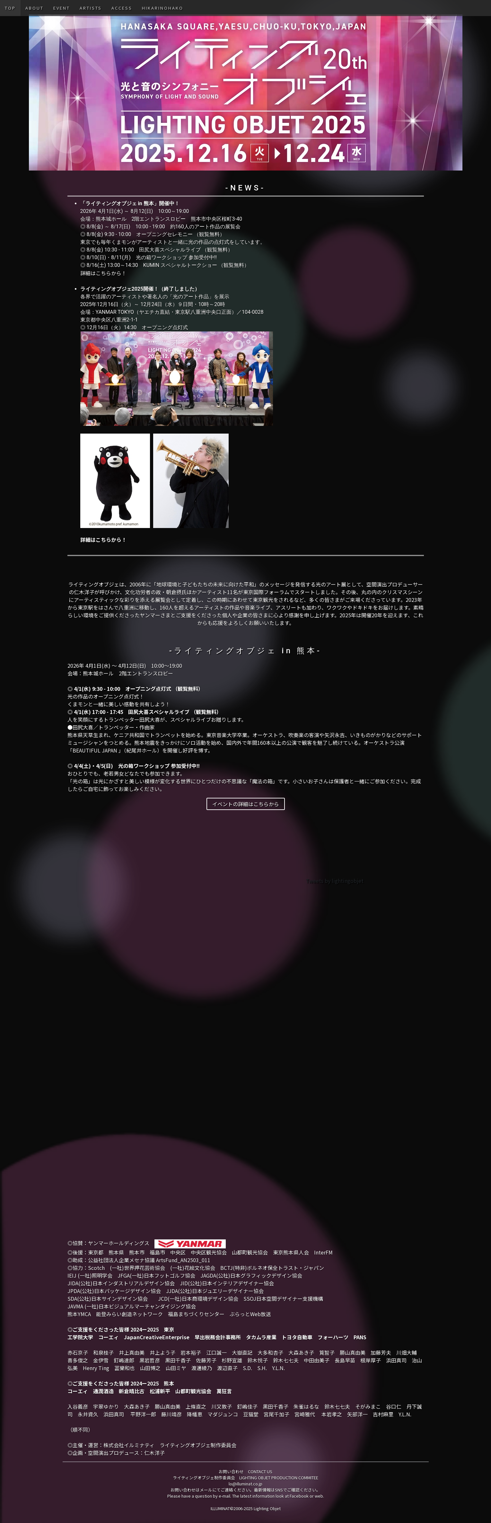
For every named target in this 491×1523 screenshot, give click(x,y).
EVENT (61, 8)
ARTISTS (91, 8)
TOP (10, 8)
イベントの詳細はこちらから (245, 804)
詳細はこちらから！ (103, 273)
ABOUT (34, 8)
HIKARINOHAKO (162, 8)
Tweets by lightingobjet (335, 881)
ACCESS (121, 8)
